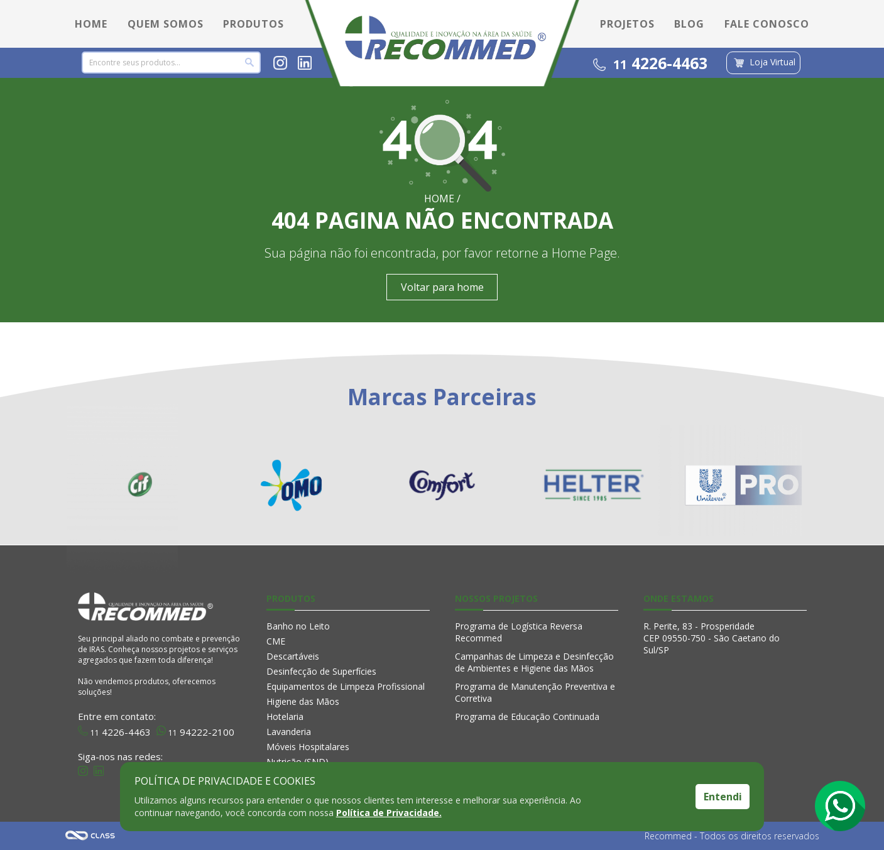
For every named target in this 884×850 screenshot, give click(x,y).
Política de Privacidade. (389, 813)
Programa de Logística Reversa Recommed (518, 632)
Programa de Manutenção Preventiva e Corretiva (535, 692)
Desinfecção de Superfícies (321, 671)
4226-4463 (650, 63)
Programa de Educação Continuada (527, 716)
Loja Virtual (763, 62)
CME (275, 641)
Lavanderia (288, 732)
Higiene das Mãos (302, 701)
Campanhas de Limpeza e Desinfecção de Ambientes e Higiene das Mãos (534, 662)
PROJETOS (627, 24)
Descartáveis (292, 656)
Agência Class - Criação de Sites (90, 836)
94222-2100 (195, 731)
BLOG (689, 24)
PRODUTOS (253, 24)
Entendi (723, 797)
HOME (91, 24)
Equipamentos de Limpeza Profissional (345, 686)
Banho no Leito (298, 626)
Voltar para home (442, 287)
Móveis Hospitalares (307, 747)
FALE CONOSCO (766, 24)
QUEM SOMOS (166, 24)
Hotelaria (284, 716)
